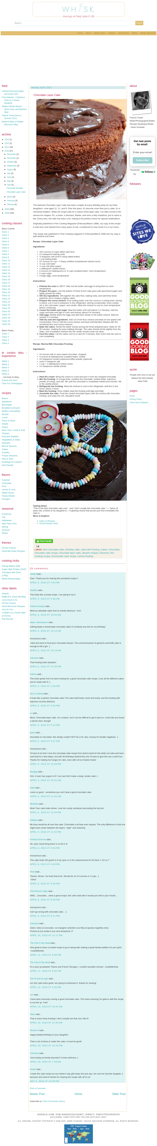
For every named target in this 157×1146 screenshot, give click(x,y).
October (10, 162)
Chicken (6, 433)
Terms (134, 33)
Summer (6, 530)
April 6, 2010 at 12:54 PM (45, 812)
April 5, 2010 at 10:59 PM (45, 764)
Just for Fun (7, 609)
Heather (33, 590)
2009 (7, 209)
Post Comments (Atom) (54, 1101)
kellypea (34, 820)
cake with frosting (90, 549)
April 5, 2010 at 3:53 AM (45, 582)
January (10, 204)
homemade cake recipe (63, 556)
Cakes (5, 449)
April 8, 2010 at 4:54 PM (45, 848)
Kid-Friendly (7, 465)
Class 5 (5, 244)
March (10, 197)
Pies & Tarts (7, 459)
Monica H (34, 1030)
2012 (7, 143)
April (9, 185)
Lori (31, 994)
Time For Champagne (12, 383)
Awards (5, 593)
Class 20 (6, 292)
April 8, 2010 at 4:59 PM (45, 864)
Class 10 (6, 260)
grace (32, 732)
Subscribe (142, 160)
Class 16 (6, 279)
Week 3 (5, 367)
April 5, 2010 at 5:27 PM (45, 741)
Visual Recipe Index (48, 523)
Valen (32, 1014)
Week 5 (5, 374)
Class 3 (5, 238)
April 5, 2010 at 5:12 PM (45, 725)
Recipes (111, 33)
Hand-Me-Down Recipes (13, 551)
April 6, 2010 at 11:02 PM (45, 832)
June (9, 177)
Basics (5, 398)
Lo (31, 713)
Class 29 (6, 321)
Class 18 (6, 286)
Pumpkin (6, 499)
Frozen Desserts (9, 455)
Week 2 (5, 364)
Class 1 (5, 232)
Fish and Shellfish (10, 436)
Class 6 (5, 248)
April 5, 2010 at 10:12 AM (45, 631)
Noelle (33, 1069)
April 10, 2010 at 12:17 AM (46, 935)
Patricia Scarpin (37, 606)
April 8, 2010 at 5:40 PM (45, 883)
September (12, 166)
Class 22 (6, 298)
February (11, 200)
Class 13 (6, 270)
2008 (7, 213)
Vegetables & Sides (11, 440)
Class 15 (6, 276)
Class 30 (6, 324)
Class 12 (6, 267)
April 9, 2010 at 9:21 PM (45, 916)
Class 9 (5, 257)
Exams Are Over (9, 380)
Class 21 (6, 295)
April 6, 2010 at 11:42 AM (45, 796)
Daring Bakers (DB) (11, 566)
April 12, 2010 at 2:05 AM (45, 987)
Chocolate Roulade (15, 188)
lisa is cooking (36, 693)
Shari (32, 872)
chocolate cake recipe (46, 552)
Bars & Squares (9, 446)
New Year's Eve (9, 523)
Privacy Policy (136, 399)
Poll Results (7, 619)
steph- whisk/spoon (39, 622)
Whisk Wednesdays (11, 579)
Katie (32, 788)
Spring (5, 527)
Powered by (142, 172)
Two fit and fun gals (39, 978)
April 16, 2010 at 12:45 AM (46, 1022)
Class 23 (6, 302)
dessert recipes (90, 552)
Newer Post (37, 1094)
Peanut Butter (8, 496)
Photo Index (99, 33)
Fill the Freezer (9, 548)
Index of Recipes (47, 521)
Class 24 (6, 305)
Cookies (6, 452)
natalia (33, 574)
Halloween (7, 520)
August (10, 169)
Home (80, 33)
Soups (5, 427)
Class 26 (6, 311)
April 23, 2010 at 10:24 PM (46, 1045)
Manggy (33, 771)
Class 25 (6, 308)
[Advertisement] (79, 59)
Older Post (119, 1094)
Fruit (4, 486)
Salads (5, 424)
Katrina (33, 674)
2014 (7, 139)
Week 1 (5, 361)
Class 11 (6, 263)
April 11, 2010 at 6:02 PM (45, 971)
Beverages (7, 405)
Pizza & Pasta (8, 420)
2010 (7, 151)
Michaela (34, 804)
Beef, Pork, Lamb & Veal (13, 430)
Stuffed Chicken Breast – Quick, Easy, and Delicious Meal (14, 109)
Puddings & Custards (12, 462)
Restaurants (123, 33)
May (9, 181)
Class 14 (6, 273)
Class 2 (5, 235)
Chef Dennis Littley (39, 891)
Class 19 (6, 289)
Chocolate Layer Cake (16, 192)
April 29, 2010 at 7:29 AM (45, 1062)
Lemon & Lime (9, 489)
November (11, 158)
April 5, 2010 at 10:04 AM (45, 615)
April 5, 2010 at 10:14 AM (45, 650)
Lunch (5, 417)
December (11, 154)
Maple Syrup (8, 492)
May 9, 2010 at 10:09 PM (44, 1081)
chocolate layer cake (70, 552)
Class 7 (5, 251)
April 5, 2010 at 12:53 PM (45, 666)
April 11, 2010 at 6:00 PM (45, 955)
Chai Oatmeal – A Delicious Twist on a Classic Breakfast (13, 100)
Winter (5, 533)
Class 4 (5, 241)
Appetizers (7, 401)
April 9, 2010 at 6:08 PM (45, 900)
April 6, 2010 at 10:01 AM (45, 780)
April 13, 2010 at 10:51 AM (46, 1006)
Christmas (6, 514)
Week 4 (5, 370)
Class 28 (6, 318)
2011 (7, 147)
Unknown (34, 658)
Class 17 (6, 283)
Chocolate (6, 483)
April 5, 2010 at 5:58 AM (45, 599)
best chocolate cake (53, 549)
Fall (3, 517)
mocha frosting (85, 556)
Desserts (6, 443)
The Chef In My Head (40, 943)
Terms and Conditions (139, 402)
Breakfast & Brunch (11, 408)
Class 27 (6, 314)
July (9, 173)
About (88, 33)
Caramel (6, 480)
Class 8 (5, 254)
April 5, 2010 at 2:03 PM (45, 686)
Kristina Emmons (38, 839)
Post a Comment (38, 1088)
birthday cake (72, 549)
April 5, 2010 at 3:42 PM (45, 705)
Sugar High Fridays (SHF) (14, 569)
